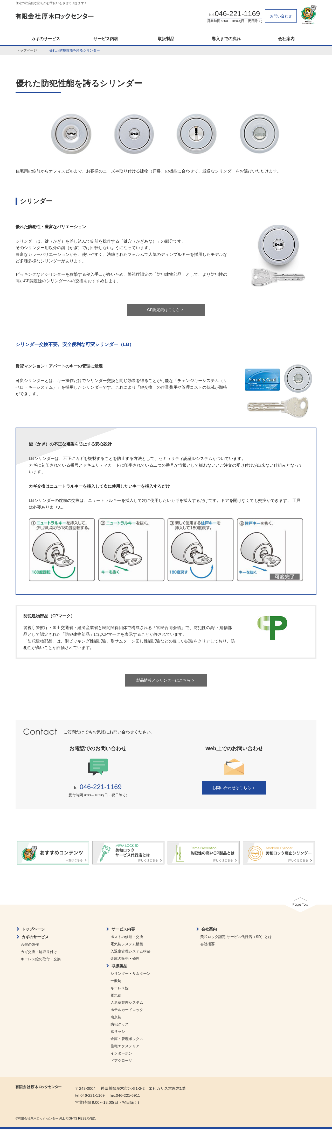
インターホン (121, 1057)
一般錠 (115, 984)
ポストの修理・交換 (126, 940)
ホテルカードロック (126, 1013)
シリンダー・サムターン (130, 977)
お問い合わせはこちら (234, 791)
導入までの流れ (226, 39)
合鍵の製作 (30, 948)
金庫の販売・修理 (125, 962)
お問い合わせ (281, 16)
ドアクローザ (121, 1064)
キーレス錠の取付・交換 (41, 963)
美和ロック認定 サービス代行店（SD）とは (236, 940)
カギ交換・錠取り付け (39, 955)
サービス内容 (105, 39)
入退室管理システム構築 (130, 955)
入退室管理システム (126, 1006)
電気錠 (115, 999)
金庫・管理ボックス (126, 1042)
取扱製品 (166, 39)
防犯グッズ (119, 1028)
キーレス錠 (119, 992)
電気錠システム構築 (126, 948)
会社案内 (286, 39)
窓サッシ (117, 1035)
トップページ (27, 50)
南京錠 (115, 1021)
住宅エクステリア (125, 1050)
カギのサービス (45, 39)
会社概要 (207, 948)
